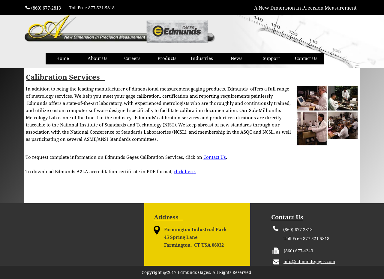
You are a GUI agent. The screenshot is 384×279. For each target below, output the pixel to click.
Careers (132, 58)
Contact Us (306, 58)
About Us (97, 58)
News (236, 58)
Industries (202, 58)
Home (62, 58)
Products (167, 58)
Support (271, 58)
